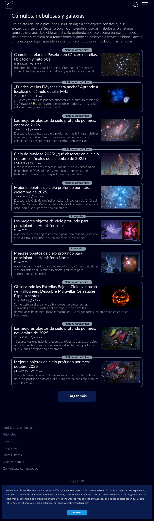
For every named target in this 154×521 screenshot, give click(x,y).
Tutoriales (9, 434)
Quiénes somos (13, 461)
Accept (77, 512)
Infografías (10, 448)
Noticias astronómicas (18, 427)
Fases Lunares (12, 455)
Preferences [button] (82, 503)
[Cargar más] (77, 396)
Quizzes (8, 441)
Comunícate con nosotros (20, 468)
